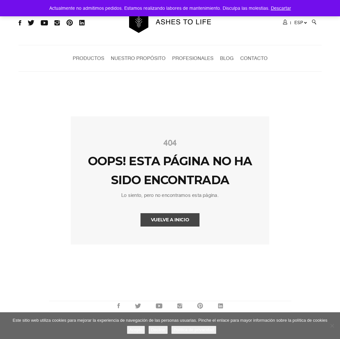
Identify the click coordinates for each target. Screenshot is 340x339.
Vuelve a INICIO (170, 220)
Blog (227, 58)
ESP (300, 22)
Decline (158, 329)
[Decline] (332, 325)
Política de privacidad (194, 329)
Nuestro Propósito (138, 58)
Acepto (135, 329)
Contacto (254, 58)
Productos (88, 58)
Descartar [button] (281, 8)
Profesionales (193, 58)
